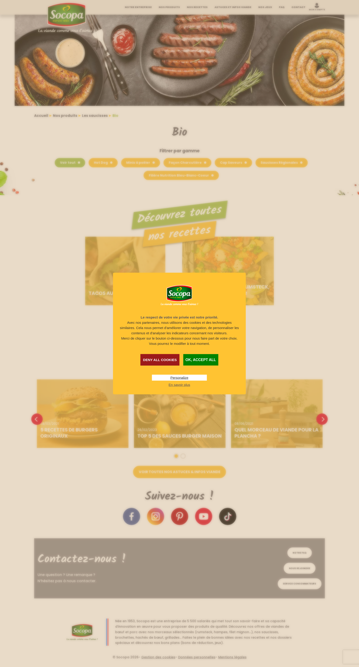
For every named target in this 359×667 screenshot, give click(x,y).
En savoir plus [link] (179, 384)
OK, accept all (200, 360)
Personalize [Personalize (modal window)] (179, 377)
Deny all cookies (160, 360)
